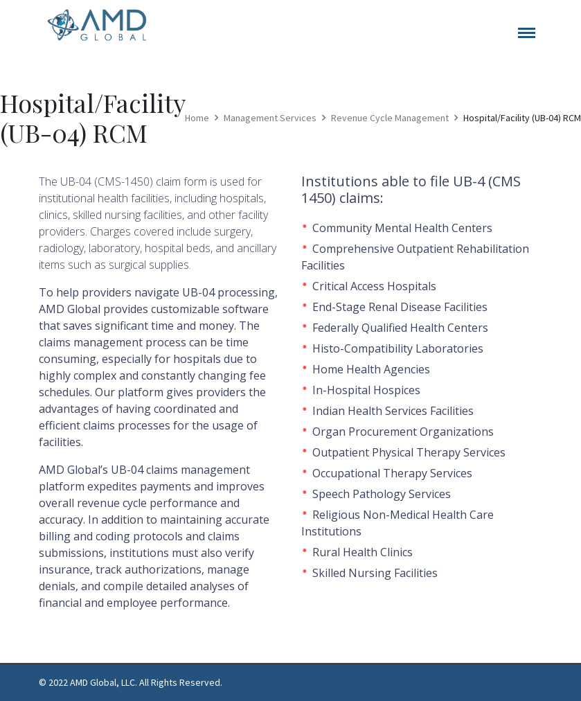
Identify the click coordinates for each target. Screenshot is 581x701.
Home (197, 118)
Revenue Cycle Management (390, 118)
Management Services (270, 118)
